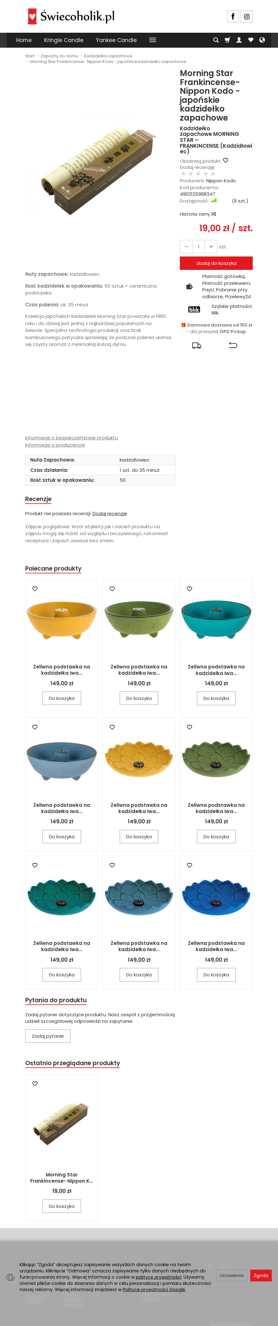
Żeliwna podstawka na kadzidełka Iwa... (61, 671)
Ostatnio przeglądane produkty (77, 1066)
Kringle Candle (64, 40)
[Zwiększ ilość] (185, 240)
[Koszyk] (227, 40)
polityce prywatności (158, 1277)
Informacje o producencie (55, 445)
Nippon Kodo (221, 174)
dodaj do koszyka (216, 256)
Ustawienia (232, 1275)
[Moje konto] (239, 40)
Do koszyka (61, 700)
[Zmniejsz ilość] (207, 240)
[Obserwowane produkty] (250, 40)
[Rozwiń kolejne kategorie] (152, 40)
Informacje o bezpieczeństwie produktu (71, 437)
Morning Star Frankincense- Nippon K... (61, 1181)
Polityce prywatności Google (154, 1289)
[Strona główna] (70, 15)
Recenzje (40, 499)
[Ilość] (196, 240)
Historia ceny (197, 207)
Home (24, 40)
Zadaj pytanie (48, 1039)
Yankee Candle (116, 40)
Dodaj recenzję (110, 514)
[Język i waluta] (262, 40)
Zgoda (261, 1275)
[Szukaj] (216, 40)
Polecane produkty (56, 569)
